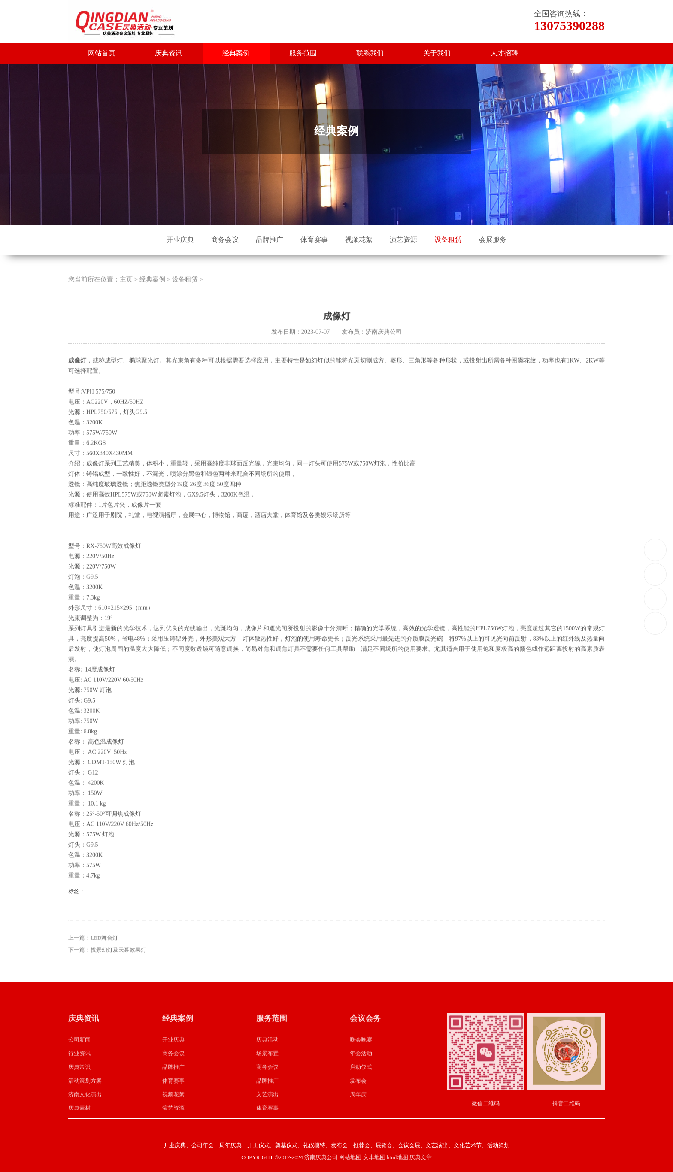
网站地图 (350, 1157)
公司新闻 (79, 1050)
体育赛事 (314, 239)
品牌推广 (269, 239)
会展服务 (492, 239)
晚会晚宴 (361, 1050)
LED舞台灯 (104, 949)
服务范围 (303, 53)
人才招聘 (504, 53)
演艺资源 (403, 239)
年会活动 (361, 1064)
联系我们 (370, 53)
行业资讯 (79, 1064)
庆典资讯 (168, 53)
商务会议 (225, 239)
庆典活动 (267, 1050)
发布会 (358, 1091)
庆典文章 (420, 1157)
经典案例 (236, 53)
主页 (126, 290)
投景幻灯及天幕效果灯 (118, 961)
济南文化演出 (85, 1105)
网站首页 (101, 53)
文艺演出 (267, 1105)
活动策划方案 (85, 1091)
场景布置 (267, 1064)
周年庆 (358, 1105)
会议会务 (365, 1029)
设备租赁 (448, 239)
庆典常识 (79, 1078)
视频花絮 (359, 239)
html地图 (397, 1157)
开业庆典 (180, 239)
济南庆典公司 (321, 1157)
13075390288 (655, 549)
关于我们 (437, 53)
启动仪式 (361, 1078)
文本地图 (374, 1157)
